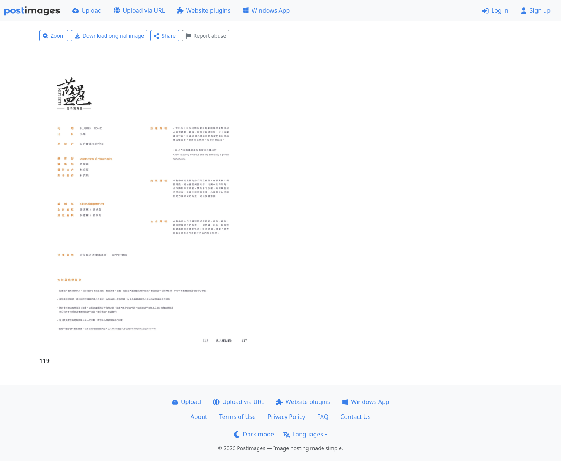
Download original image (109, 35)
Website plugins (203, 10)
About (198, 417)
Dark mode (254, 434)
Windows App (266, 10)
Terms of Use (237, 417)
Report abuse (205, 35)
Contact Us (355, 417)
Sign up (535, 10)
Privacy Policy (286, 417)
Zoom (54, 35)
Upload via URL (139, 10)
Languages (303, 434)
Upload (87, 10)
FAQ (322, 417)
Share (165, 35)
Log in (495, 10)
